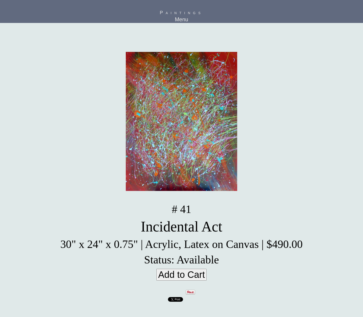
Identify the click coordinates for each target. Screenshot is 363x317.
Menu (181, 19)
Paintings (181, 12)
